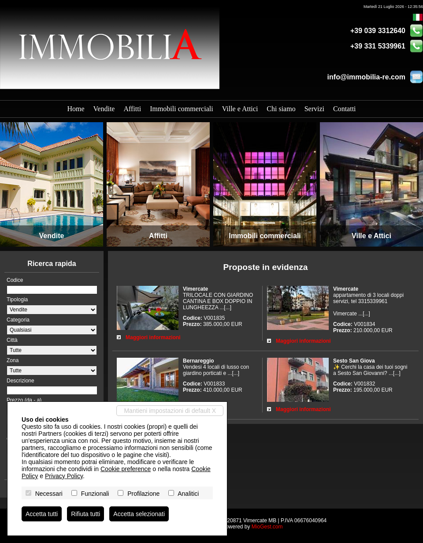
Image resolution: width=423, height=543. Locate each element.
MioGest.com (267, 527)
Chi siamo (281, 108)
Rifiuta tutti (85, 513)
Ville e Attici (240, 108)
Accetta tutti (42, 513)
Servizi (314, 108)
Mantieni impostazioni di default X (170, 410)
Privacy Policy (64, 475)
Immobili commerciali (181, 108)
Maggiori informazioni (153, 337)
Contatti (344, 108)
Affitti (132, 108)
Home (75, 108)
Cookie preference (125, 468)
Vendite (104, 108)
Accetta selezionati (139, 513)
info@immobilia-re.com (366, 77)
